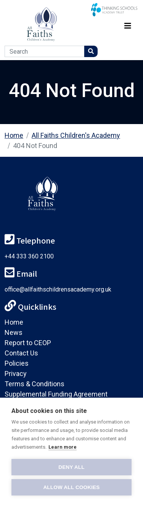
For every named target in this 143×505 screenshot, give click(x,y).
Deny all (71, 467)
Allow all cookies (71, 487)
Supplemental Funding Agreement (56, 394)
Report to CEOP (28, 343)
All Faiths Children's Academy (76, 135)
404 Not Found (35, 146)
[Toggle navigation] (127, 24)
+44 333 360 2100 (29, 256)
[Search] (44, 51)
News (13, 332)
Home (14, 135)
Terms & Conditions (34, 384)
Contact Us (21, 353)
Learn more (62, 447)
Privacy (16, 374)
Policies (17, 363)
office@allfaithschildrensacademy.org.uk (58, 289)
